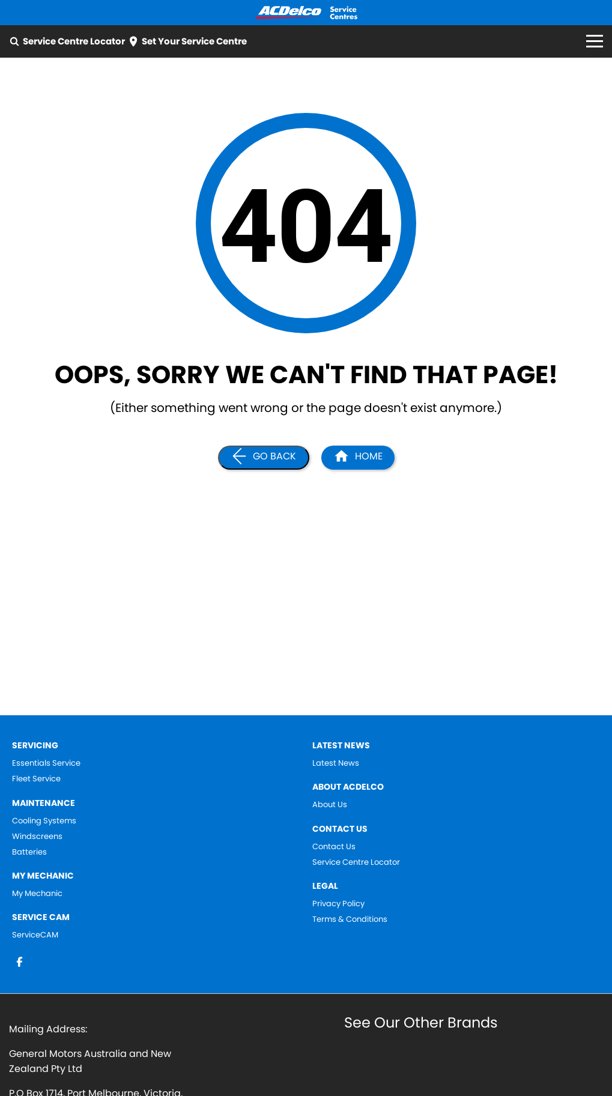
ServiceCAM (35, 935)
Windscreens (37, 836)
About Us (329, 804)
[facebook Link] (19, 961)
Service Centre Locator (356, 862)
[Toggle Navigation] (594, 41)
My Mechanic (37, 893)
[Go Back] (263, 458)
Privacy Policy (338, 903)
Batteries (29, 852)
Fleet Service (36, 779)
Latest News (335, 763)
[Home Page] (306, 12)
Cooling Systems (44, 821)
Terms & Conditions (349, 919)
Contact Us (334, 846)
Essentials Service (46, 763)
